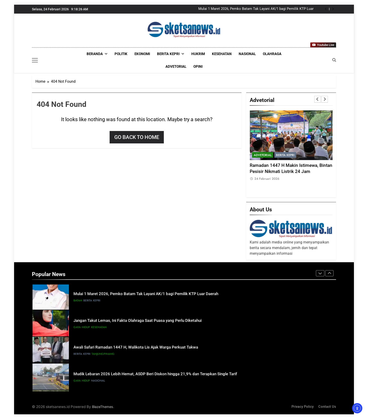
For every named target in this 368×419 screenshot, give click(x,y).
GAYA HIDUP (81, 328)
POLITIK (121, 54)
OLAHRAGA (272, 54)
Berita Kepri (168, 54)
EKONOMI (142, 54)
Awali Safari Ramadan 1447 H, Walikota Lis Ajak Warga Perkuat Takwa (135, 348)
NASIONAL (247, 54)
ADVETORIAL (175, 66)
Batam (77, 302)
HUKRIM (198, 54)
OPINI (198, 66)
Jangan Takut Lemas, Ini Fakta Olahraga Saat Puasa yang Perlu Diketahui (137, 322)
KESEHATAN (222, 54)
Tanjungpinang (103, 355)
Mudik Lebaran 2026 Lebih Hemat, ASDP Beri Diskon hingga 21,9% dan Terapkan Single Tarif (155, 375)
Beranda (95, 54)
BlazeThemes (102, 407)
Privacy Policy (302, 407)
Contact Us (327, 407)
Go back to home (136, 137)
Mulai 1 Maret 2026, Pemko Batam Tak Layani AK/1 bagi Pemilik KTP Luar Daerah (256, 9)
